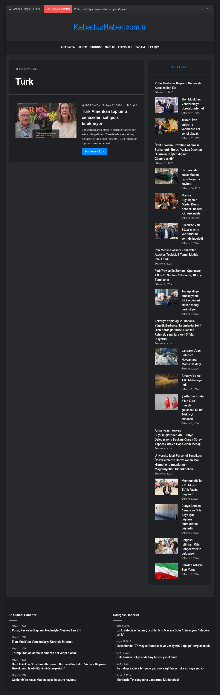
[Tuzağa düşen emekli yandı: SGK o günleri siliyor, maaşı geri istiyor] (166, 297)
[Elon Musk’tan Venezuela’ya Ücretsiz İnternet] (166, 105)
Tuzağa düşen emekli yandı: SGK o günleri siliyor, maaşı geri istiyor (191, 300)
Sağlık (110, 47)
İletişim (153, 47)
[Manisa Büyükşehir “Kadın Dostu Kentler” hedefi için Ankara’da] (166, 201)
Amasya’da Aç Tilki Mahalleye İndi (192, 380)
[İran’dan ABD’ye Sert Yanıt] (166, 571)
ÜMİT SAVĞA (92, 105)
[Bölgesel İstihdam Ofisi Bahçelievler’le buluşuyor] (166, 546)
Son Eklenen (179, 67)
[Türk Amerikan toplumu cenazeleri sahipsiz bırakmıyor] (45, 120)
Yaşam (140, 47)
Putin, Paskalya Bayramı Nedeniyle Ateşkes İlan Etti (105, 9)
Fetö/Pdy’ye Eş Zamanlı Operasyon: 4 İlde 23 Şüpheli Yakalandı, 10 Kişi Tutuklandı (178, 275)
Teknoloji (125, 47)
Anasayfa (68, 47)
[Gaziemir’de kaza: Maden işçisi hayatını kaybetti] (166, 176)
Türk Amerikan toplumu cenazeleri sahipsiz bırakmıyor (104, 117)
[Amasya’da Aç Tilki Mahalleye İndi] (166, 382)
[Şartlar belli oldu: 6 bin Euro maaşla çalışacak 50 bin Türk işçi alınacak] (166, 402)
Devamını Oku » (94, 151)
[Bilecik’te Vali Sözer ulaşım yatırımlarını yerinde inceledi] (166, 231)
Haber (82, 47)
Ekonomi (96, 47)
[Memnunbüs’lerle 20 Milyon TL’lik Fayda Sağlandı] (166, 487)
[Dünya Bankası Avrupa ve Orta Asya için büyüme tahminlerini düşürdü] (166, 512)
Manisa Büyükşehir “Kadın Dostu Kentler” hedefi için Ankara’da (192, 204)
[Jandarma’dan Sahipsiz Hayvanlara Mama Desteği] (166, 356)
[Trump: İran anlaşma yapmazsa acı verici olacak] (166, 126)
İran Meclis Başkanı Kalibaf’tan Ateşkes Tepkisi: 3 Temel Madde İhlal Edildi (176, 254)
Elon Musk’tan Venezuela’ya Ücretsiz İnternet (193, 104)
